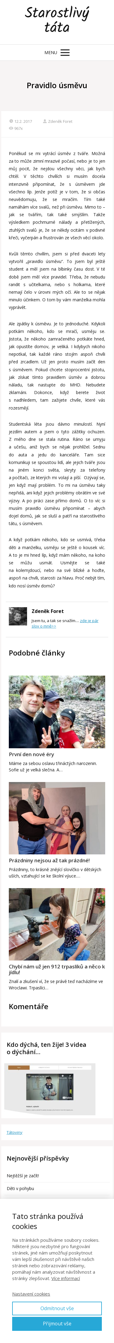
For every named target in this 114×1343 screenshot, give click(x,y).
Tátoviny (14, 1132)
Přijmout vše (57, 1323)
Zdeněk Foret (57, 121)
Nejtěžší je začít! (23, 1176)
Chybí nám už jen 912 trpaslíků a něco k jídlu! (57, 969)
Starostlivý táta (57, 22)
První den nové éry (31, 754)
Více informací (65, 1278)
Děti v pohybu (20, 1188)
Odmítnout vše (57, 1308)
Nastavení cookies (31, 1294)
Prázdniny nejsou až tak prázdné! (49, 860)
